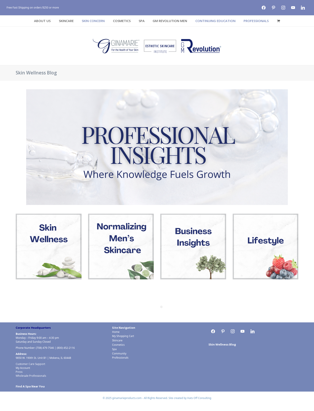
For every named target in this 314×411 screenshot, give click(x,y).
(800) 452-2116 (66, 348)
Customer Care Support (30, 364)
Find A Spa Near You (30, 386)
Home (115, 332)
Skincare (117, 340)
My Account (23, 368)
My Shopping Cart (123, 336)
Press (19, 372)
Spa (114, 349)
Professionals (120, 357)
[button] (278, 20)
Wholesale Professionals (31, 376)
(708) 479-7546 (45, 348)
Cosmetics (118, 345)
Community (119, 353)
